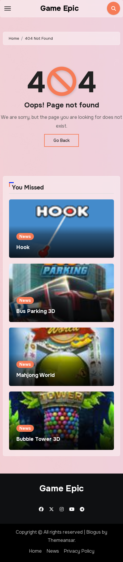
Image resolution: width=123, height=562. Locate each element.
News (25, 236)
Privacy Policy (79, 551)
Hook (23, 247)
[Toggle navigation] (7, 8)
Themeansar (61, 540)
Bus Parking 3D (35, 311)
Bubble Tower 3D (38, 439)
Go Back (61, 140)
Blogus (93, 532)
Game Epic (59, 8)
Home (35, 551)
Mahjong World (35, 375)
